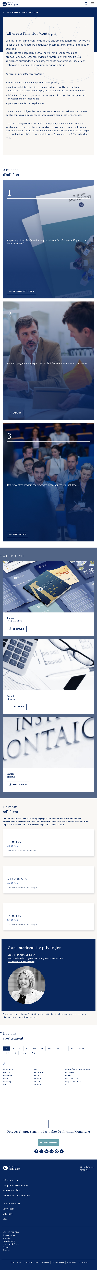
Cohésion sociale (10, 1180)
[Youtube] (52, 1151)
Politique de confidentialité (21, 1262)
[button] (94, 4)
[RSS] (62, 1151)
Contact (6, 1250)
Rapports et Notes (11, 1203)
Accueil (6, 12)
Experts (6, 1238)
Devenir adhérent (11, 1244)
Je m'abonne (50, 1142)
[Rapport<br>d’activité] (48, 598)
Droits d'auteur (58, 1262)
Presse (6, 1247)
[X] (41, 1151)
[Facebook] (36, 1151)
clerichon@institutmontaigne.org (21, 961)
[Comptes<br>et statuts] (48, 676)
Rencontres (8, 1213)
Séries (5, 1218)
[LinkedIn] (46, 1151)
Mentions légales (42, 1262)
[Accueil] (10, 4)
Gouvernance (9, 1235)
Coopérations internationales (16, 1195)
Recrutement (9, 1241)
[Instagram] (57, 1151)
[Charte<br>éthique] (48, 754)
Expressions (8, 1208)
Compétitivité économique (15, 1185)
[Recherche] (86, 4)
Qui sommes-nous (11, 1232)
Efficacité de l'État (11, 1190)
